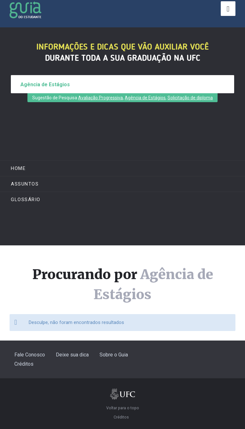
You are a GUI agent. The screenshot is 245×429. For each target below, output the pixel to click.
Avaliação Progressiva (100, 97)
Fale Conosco (29, 355)
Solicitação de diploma (190, 97)
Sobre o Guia (114, 355)
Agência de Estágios (145, 97)
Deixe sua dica (72, 355)
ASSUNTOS (25, 184)
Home (18, 168)
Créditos (23, 364)
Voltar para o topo (122, 408)
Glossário (26, 199)
